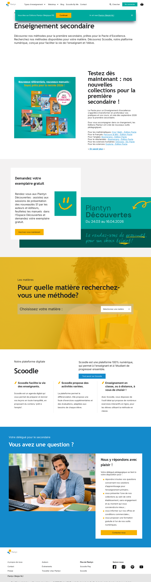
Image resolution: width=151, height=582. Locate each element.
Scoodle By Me (72, 4)
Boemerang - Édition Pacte (120, 139)
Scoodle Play (85, 566)
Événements (47, 566)
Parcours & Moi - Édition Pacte (118, 134)
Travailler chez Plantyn (51, 571)
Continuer (64, 15)
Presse (10, 571)
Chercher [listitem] (114, 4)
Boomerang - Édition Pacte (114, 137)
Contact (83, 4)
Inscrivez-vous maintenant (29, 232)
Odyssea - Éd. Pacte (125, 142)
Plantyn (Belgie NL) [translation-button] (15, 576)
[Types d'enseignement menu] (35, 4)
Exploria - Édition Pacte (116, 144)
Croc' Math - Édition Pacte (124, 132)
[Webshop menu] (53, 4)
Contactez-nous (118, 533)
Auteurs (45, 562)
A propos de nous (15, 562)
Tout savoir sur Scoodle (92, 376)
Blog (62, 4)
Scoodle (83, 571)
